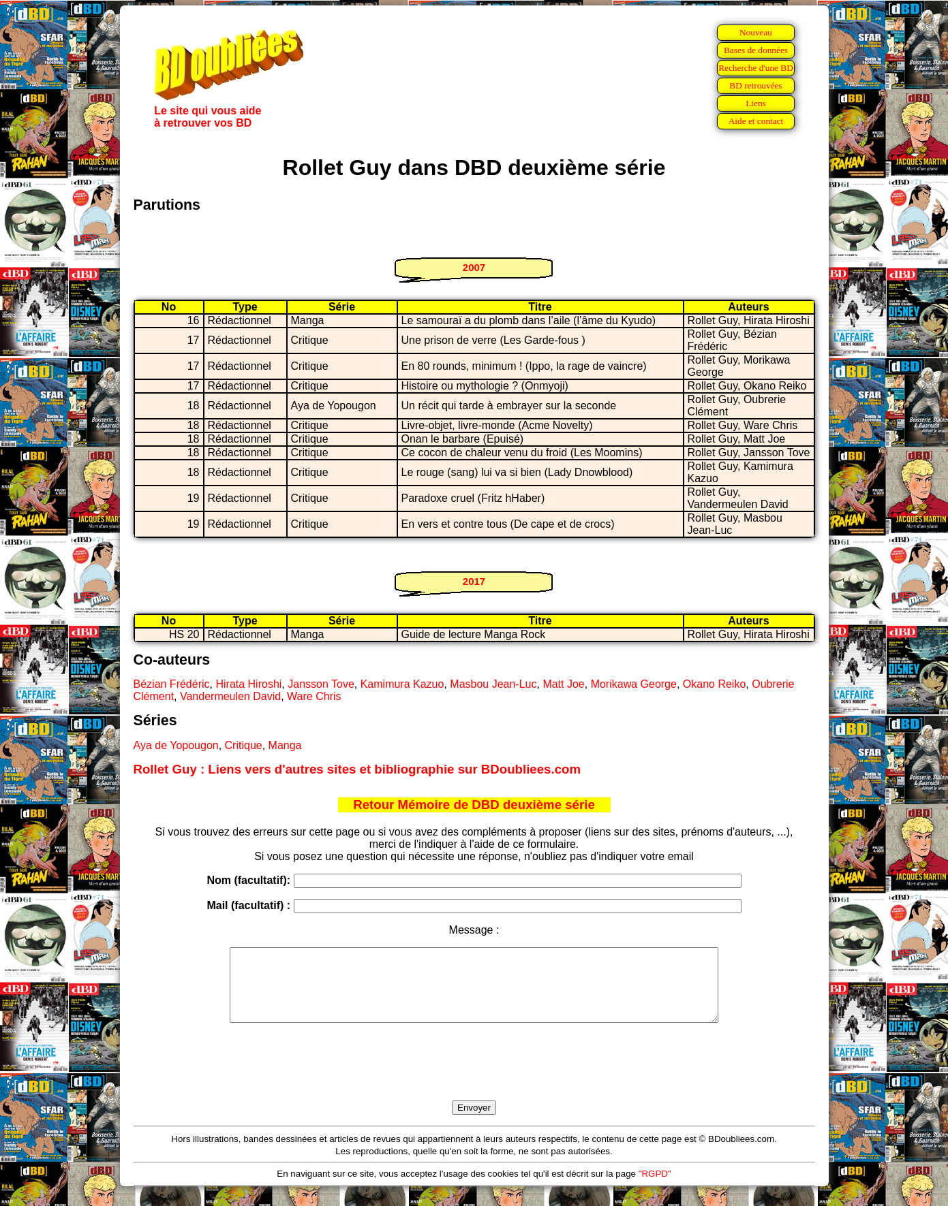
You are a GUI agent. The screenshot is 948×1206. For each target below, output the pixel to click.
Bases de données (756, 50)
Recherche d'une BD (755, 68)
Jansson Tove (321, 684)
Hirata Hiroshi (248, 684)
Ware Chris (314, 696)
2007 (474, 267)
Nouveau (755, 32)
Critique (243, 745)
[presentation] (474, 1077)
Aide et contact (756, 121)
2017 (474, 581)
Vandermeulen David (230, 696)
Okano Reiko (714, 684)
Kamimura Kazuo (402, 684)
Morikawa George (634, 684)
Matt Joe (563, 684)
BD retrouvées (755, 85)
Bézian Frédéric (172, 684)
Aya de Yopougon (176, 745)
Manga (285, 745)
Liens (756, 103)
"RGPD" (655, 1188)
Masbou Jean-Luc (493, 684)
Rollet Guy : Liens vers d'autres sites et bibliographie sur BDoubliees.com (357, 769)
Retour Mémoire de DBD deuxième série (474, 804)
